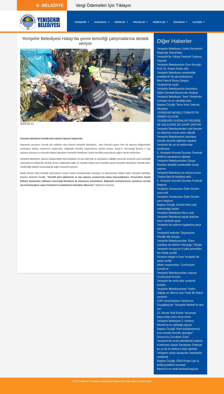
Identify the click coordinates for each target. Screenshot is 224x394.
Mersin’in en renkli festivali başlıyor (177, 368)
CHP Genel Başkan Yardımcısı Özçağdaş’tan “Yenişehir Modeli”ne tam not (180, 304)
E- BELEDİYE (50, 5)
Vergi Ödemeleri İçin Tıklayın (103, 5)
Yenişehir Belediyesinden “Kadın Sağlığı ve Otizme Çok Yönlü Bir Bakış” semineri (180, 292)
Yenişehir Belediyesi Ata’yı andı (175, 212)
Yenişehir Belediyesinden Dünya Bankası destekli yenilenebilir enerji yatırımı (178, 164)
